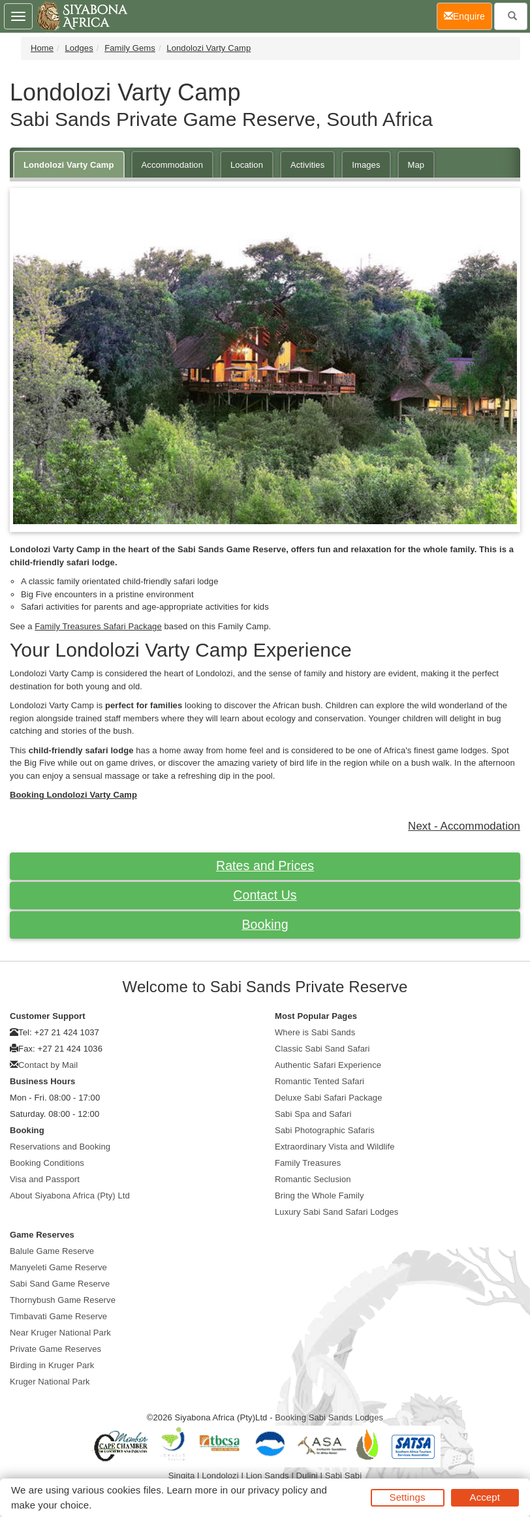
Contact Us (264, 895)
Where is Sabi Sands (315, 1032)
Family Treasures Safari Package (98, 626)
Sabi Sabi (343, 1475)
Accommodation (173, 165)
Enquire (468, 15)
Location (246, 165)
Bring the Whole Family (319, 1195)
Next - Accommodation (464, 826)
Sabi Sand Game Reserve (60, 1284)
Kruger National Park (50, 1381)
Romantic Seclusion (313, 1179)
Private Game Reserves (55, 1349)
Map (416, 165)
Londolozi (220, 1475)
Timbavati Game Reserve (58, 1316)
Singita (181, 1475)
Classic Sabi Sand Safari (322, 1049)
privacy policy (277, 1489)
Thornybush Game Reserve (63, 1300)
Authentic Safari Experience (328, 1065)
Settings (408, 1497)
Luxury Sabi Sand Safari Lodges (336, 1212)
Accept (485, 1497)
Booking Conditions (47, 1163)
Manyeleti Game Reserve (58, 1267)
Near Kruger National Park (60, 1332)
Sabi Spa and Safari (313, 1114)
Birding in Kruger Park (52, 1365)
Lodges (79, 48)
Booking (265, 924)
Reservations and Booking (60, 1146)
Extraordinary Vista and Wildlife (335, 1146)
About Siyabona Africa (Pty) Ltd (70, 1195)
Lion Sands (267, 1475)
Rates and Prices (265, 865)
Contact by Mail (48, 1065)
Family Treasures (308, 1163)
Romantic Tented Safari (319, 1081)
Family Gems (129, 48)
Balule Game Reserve (52, 1251)
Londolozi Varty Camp (208, 48)
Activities (307, 165)
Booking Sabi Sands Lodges (329, 1417)
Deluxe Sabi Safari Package (328, 1098)
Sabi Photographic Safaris (325, 1130)
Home (42, 48)
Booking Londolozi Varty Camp (73, 795)
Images (366, 165)
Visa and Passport (45, 1179)
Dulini (307, 1475)
